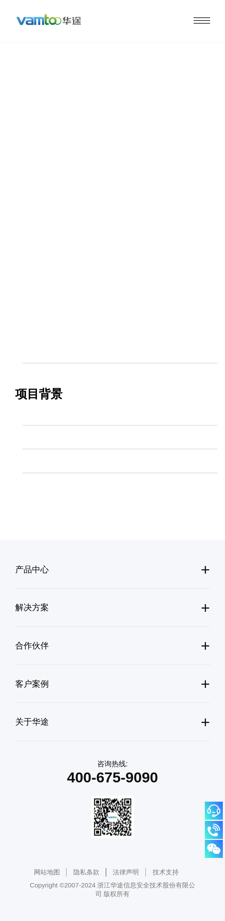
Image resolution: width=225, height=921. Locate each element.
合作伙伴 (32, 645)
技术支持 (166, 872)
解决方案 (32, 607)
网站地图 (47, 872)
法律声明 (126, 872)
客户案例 (32, 684)
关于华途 (32, 721)
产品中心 (32, 569)
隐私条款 (86, 872)
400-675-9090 (112, 777)
